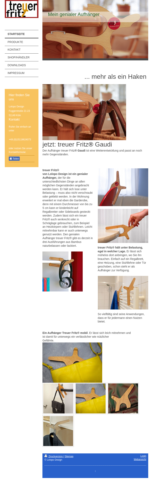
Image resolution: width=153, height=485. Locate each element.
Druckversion (53, 456)
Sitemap (69, 456)
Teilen (14, 158)
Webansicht (140, 459)
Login (143, 456)
